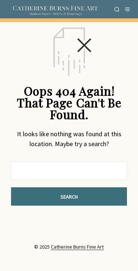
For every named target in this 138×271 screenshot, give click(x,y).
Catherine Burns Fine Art (77, 247)
